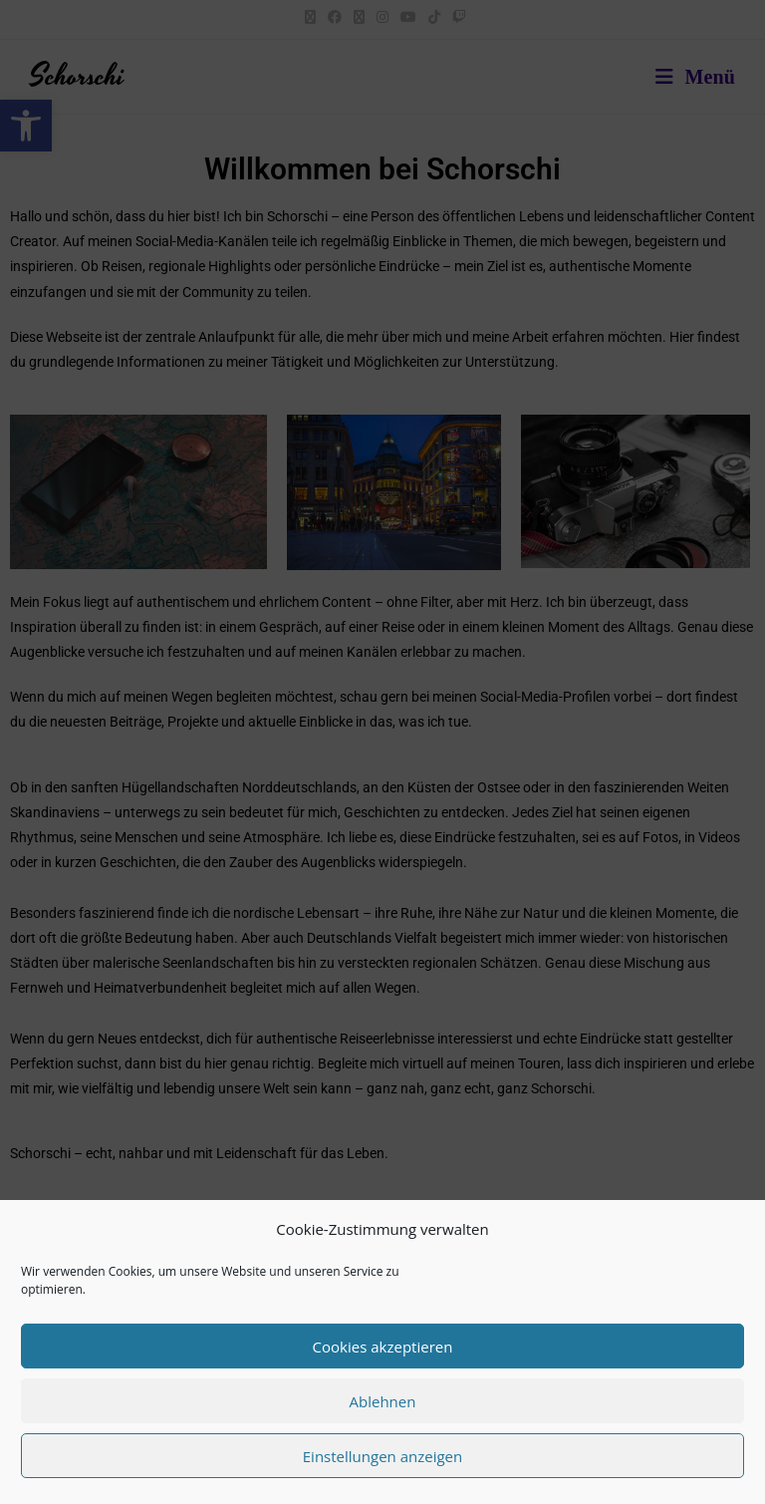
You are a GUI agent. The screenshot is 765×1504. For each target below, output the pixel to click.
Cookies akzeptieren (383, 1346)
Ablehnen (383, 1401)
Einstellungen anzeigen (382, 1456)
